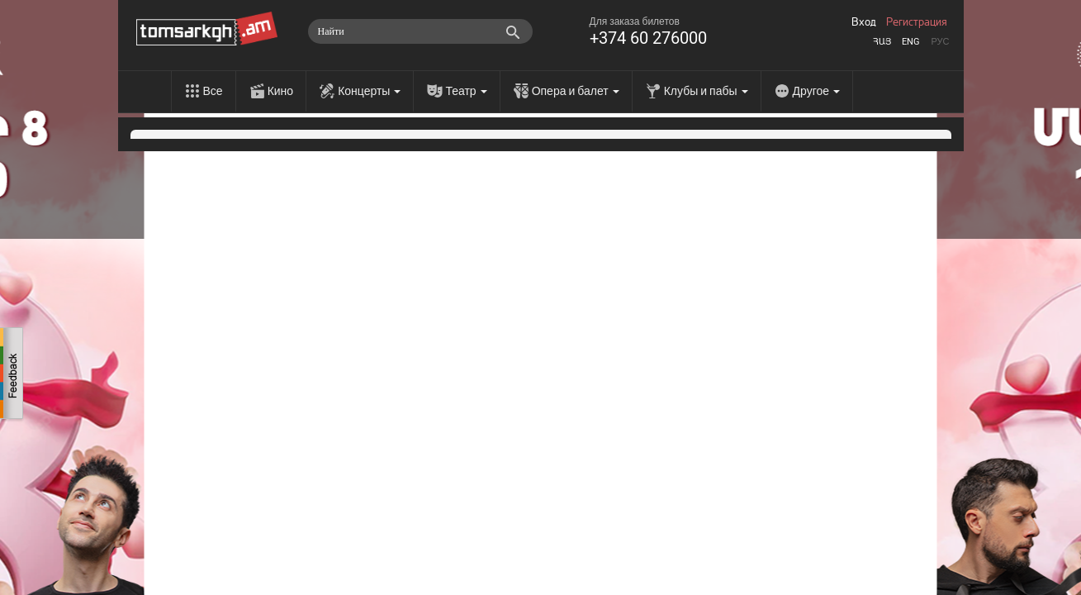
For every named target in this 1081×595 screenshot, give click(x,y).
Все (213, 91)
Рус (940, 41)
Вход (863, 22)
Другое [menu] (816, 91)
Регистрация (916, 22)
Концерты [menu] (369, 91)
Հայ (882, 41)
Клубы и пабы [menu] (706, 91)
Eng (911, 41)
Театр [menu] (465, 91)
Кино (281, 91)
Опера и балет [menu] (575, 91)
